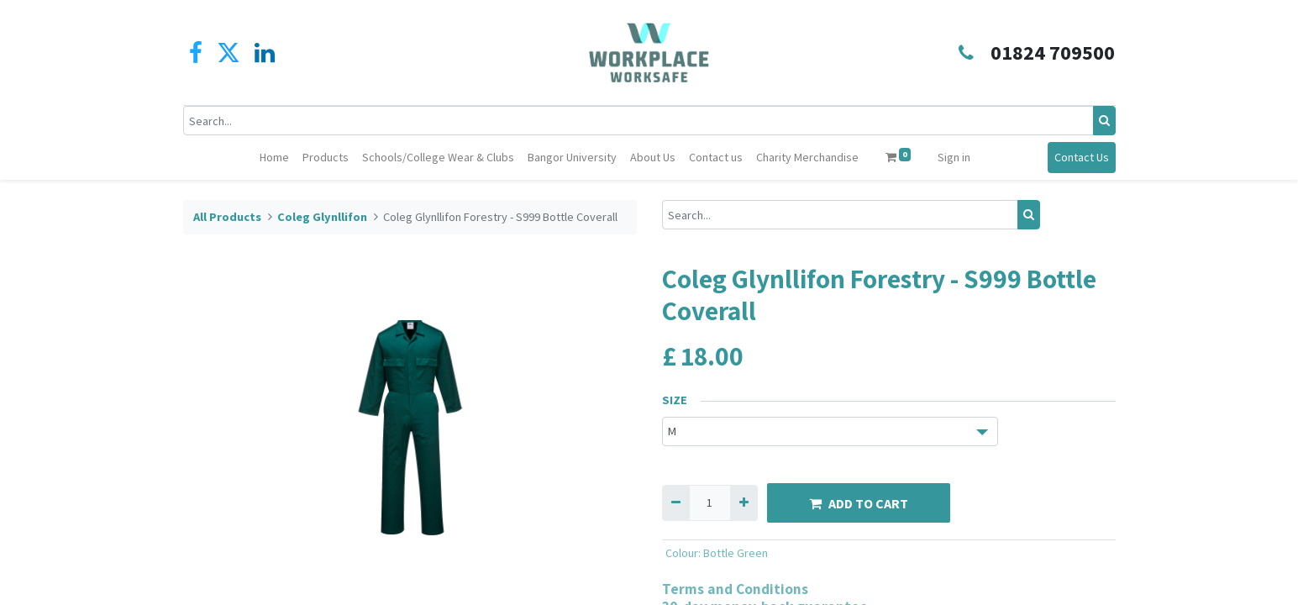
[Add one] (744, 503)
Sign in (954, 157)
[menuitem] (274, 157)
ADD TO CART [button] (858, 503)
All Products (227, 216)
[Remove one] (676, 503)
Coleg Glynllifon (322, 216)
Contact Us (1081, 157)
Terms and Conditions (735, 588)
